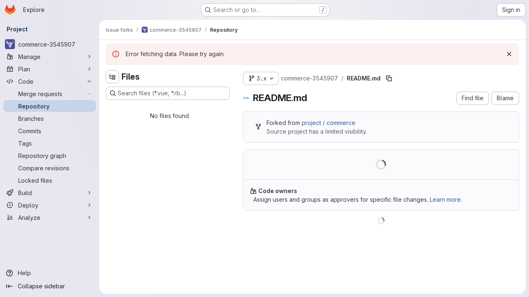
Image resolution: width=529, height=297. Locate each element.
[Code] (49, 81)
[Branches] (49, 118)
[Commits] (49, 131)
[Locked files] (49, 180)
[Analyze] (49, 217)
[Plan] (49, 69)
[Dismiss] (509, 54)
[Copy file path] (389, 78)
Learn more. (446, 199)
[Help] (49, 273)
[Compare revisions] (49, 168)
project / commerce (328, 122)
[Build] (49, 192)
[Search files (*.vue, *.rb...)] (168, 93)
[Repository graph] (49, 155)
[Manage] (49, 56)
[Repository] (49, 106)
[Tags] (49, 143)
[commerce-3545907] (49, 44)
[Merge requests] (49, 93)
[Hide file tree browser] (112, 76)
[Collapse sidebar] (49, 286)
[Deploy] (49, 205)
